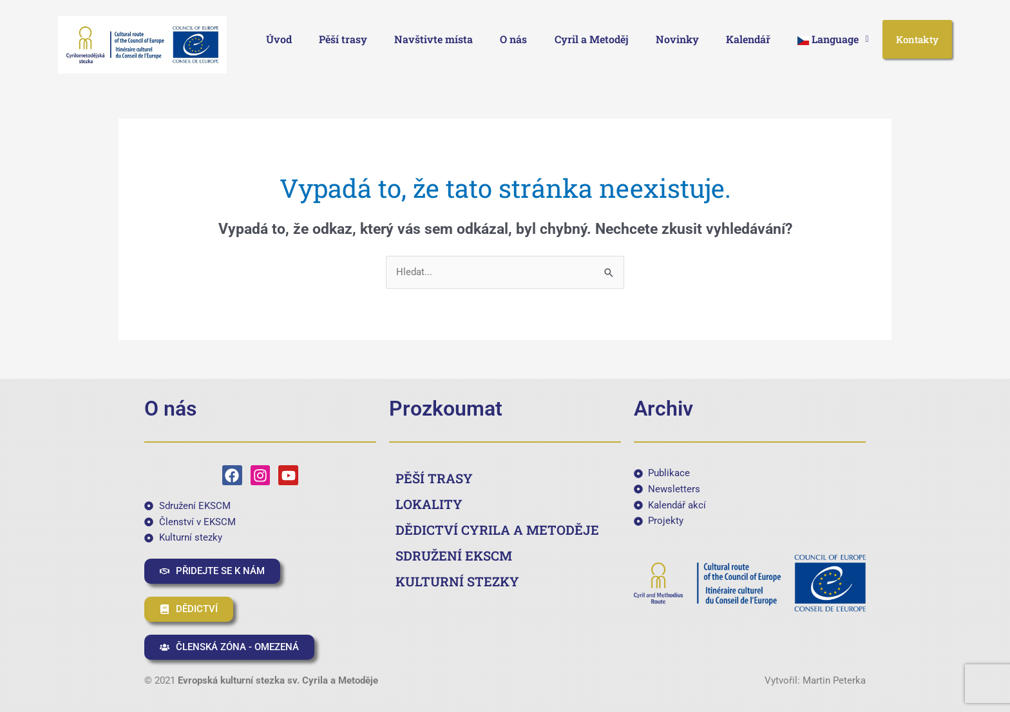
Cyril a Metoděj (592, 39)
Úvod (279, 39)
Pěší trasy (343, 39)
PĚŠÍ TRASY (434, 478)
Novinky (677, 39)
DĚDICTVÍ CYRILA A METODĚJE (497, 529)
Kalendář (748, 39)
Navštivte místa (433, 39)
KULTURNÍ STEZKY (457, 581)
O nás (513, 39)
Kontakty (917, 39)
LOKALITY (428, 504)
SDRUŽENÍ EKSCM (453, 555)
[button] (833, 39)
